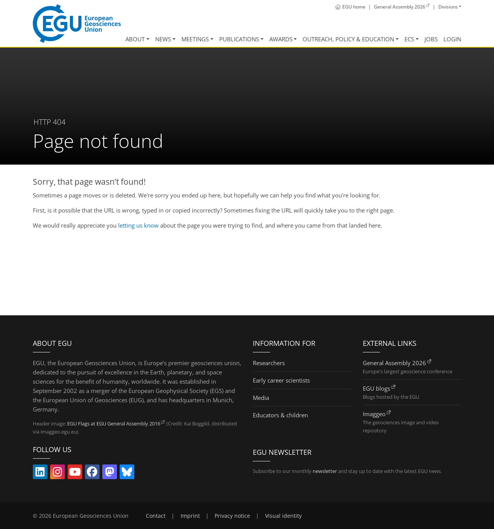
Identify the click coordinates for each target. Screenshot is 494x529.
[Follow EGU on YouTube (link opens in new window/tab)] (75, 473)
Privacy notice (232, 515)
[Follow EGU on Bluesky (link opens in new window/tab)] (127, 473)
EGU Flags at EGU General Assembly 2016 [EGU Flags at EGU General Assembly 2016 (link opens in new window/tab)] (113, 423)
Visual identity (283, 515)
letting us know (138, 225)
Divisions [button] (448, 6)
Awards (281, 39)
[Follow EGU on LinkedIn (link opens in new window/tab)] (40, 473)
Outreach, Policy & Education (348, 39)
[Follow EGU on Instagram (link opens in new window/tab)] (57, 473)
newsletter (325, 471)
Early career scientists (281, 380)
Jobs (431, 39)
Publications (239, 39)
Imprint (190, 515)
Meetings (195, 39)
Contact (156, 515)
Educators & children (280, 415)
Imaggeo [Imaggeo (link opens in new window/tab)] (374, 414)
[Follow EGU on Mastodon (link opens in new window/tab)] (109, 473)
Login (452, 39)
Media (261, 397)
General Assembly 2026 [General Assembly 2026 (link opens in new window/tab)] (394, 363)
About (135, 39)
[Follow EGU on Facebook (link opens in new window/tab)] (92, 473)
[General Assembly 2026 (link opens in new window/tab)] (402, 6)
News (163, 39)
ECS (409, 39)
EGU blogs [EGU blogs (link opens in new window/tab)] (376, 388)
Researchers (269, 363)
